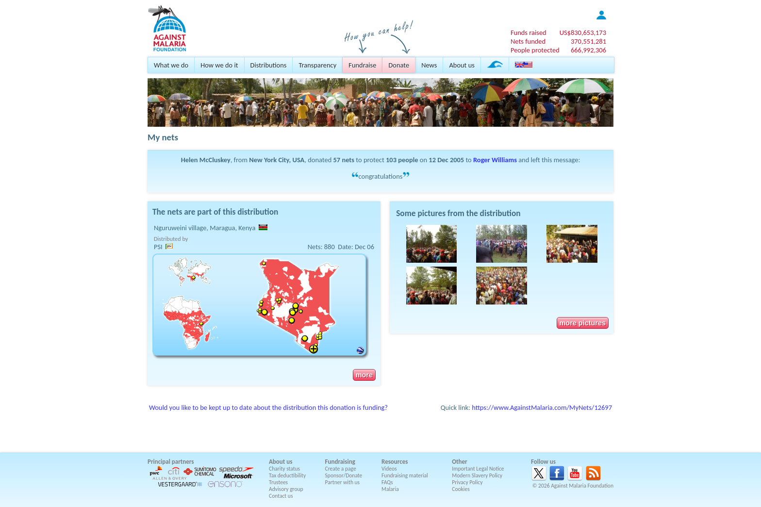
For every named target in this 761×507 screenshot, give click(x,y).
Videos (389, 468)
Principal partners (171, 461)
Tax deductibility (287, 475)
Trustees (278, 482)
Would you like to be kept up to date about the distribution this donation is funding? (268, 407)
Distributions (268, 65)
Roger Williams (495, 159)
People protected (535, 50)
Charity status (284, 468)
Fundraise (362, 65)
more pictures (583, 323)
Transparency (317, 65)
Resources (394, 461)
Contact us (281, 495)
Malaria (390, 489)
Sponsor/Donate (344, 475)
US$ (583, 32)
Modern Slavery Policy (477, 475)
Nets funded (528, 41)
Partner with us (342, 482)
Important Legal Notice (478, 468)
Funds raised (528, 32)
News (429, 65)
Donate (398, 65)
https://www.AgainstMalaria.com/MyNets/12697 (542, 407)
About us (461, 65)
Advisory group (286, 489)
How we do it (219, 65)
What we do (171, 65)
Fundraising (340, 461)
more (364, 375)
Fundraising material (404, 475)
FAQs (387, 482)
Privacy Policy (467, 482)
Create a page (340, 468)
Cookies (461, 489)
